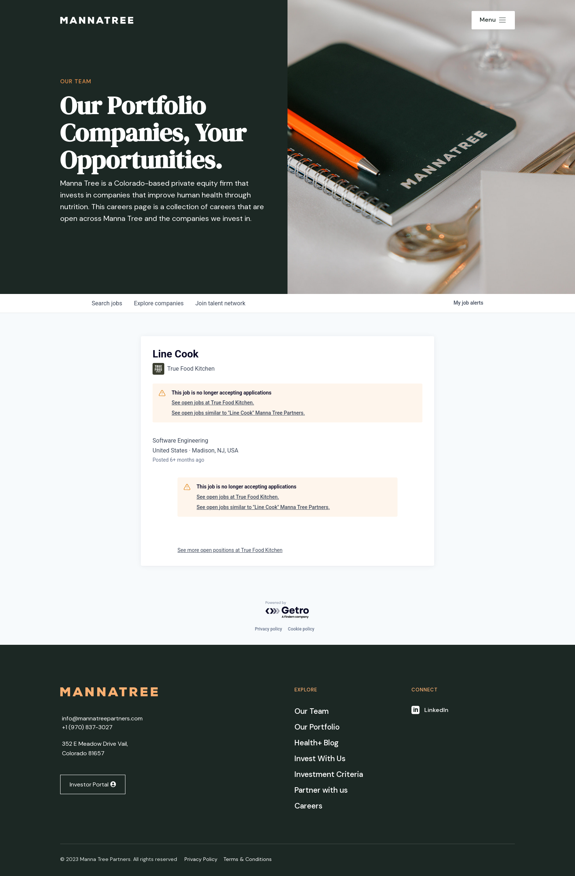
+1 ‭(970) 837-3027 (87, 727)
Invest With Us (319, 758)
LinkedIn (436, 710)
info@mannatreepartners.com (102, 718)
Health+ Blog (316, 743)
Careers (308, 806)
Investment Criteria (328, 774)
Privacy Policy (200, 859)
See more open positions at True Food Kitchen (229, 550)
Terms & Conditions (247, 859)
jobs (107, 303)
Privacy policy (268, 629)
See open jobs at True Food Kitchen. (213, 403)
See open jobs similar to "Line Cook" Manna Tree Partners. (238, 413)
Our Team (311, 711)
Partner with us (321, 790)
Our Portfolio (317, 727)
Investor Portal (89, 784)
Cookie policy (301, 629)
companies (158, 303)
